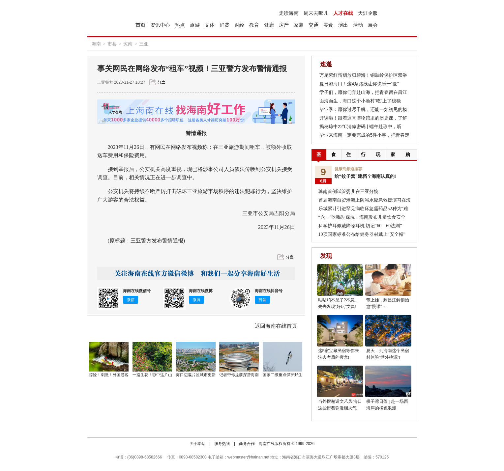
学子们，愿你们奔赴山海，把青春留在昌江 (363, 92)
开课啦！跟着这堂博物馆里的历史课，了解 (363, 118)
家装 (299, 25)
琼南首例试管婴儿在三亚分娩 (348, 191)
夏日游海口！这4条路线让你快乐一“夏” (359, 83)
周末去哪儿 (316, 13)
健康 (269, 25)
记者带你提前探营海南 (239, 375)
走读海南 (289, 13)
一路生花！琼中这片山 (152, 375)
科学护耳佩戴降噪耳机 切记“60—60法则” (360, 225)
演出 (343, 25)
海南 (96, 43)
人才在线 (343, 13)
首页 (140, 25)
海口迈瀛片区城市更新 (196, 375)
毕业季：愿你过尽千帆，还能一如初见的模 (363, 109)
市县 (112, 43)
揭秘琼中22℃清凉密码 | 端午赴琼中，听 (360, 126)
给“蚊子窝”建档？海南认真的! (365, 176)
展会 (373, 25)
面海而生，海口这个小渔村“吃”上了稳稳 (360, 100)
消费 (224, 25)
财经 (239, 25)
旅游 (195, 25)
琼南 (128, 43)
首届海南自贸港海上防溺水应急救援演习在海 (364, 200)
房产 (284, 25)
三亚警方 (105, 82)
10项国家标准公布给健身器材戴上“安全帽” (361, 234)
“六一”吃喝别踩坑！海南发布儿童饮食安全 (361, 217)
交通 (313, 25)
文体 (210, 25)
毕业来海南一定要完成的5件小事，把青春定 (364, 135)
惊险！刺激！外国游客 (109, 375)
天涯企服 (368, 13)
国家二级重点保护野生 (282, 375)
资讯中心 (160, 25)
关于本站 (197, 443)
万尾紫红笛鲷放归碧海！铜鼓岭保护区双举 (363, 75)
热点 (180, 25)
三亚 (143, 43)
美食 (328, 25)
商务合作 (247, 443)
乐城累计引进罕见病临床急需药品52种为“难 (363, 208)
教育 (254, 25)
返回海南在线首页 (276, 326)
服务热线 (222, 443)
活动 (358, 25)
